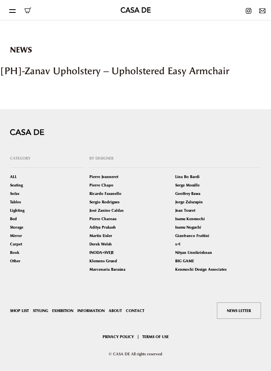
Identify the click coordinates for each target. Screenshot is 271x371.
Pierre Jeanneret (103, 176)
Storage (16, 227)
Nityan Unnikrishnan (193, 252)
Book (14, 252)
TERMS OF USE (155, 336)
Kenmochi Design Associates (201, 269)
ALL (13, 176)
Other (15, 261)
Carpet (16, 244)
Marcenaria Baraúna (107, 269)
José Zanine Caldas (106, 210)
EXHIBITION (62, 310)
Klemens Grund (103, 261)
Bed (13, 218)
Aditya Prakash (102, 227)
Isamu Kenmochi (190, 218)
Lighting (17, 210)
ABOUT (115, 310)
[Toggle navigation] (12, 10)
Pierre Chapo (101, 185)
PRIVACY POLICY (118, 336)
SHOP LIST (19, 310)
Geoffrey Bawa (187, 193)
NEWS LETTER (239, 310)
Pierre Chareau (102, 218)
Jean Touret (185, 210)
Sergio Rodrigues (104, 202)
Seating (16, 185)
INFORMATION (91, 310)
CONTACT (135, 310)
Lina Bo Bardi (187, 176)
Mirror (16, 235)
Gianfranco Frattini (192, 235)
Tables (15, 202)
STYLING (40, 310)
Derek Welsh (100, 244)
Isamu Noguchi (188, 227)
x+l (177, 244)
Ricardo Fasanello (105, 193)
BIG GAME (184, 261)
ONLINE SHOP (28, 10)
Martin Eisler (100, 235)
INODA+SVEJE (101, 252)
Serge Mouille (187, 185)
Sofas (14, 193)
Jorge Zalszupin (189, 202)
